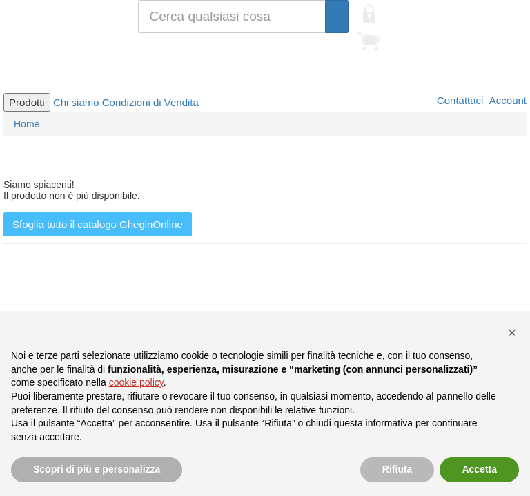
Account (507, 100)
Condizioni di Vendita (150, 102)
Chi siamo (76, 102)
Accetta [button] (479, 469)
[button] (512, 333)
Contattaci (459, 100)
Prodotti (27, 102)
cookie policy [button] (136, 382)
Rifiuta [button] (397, 469)
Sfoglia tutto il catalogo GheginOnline (97, 224)
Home (26, 124)
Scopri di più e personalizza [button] (96, 469)
